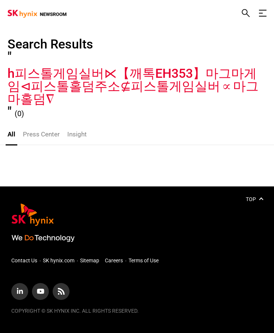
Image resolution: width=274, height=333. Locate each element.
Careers (114, 260)
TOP (251, 199)
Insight (77, 134)
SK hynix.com (58, 260)
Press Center (41, 134)
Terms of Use (144, 260)
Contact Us (24, 260)
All (11, 134)
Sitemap (89, 260)
